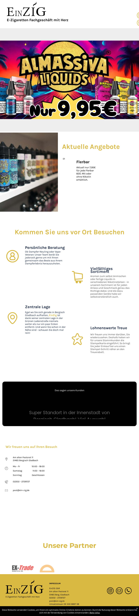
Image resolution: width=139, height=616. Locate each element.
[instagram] (110, 591)
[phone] (128, 591)
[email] (119, 591)
